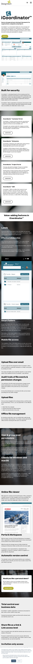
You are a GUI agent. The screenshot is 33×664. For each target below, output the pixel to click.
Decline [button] (19, 660)
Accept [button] (13, 660)
